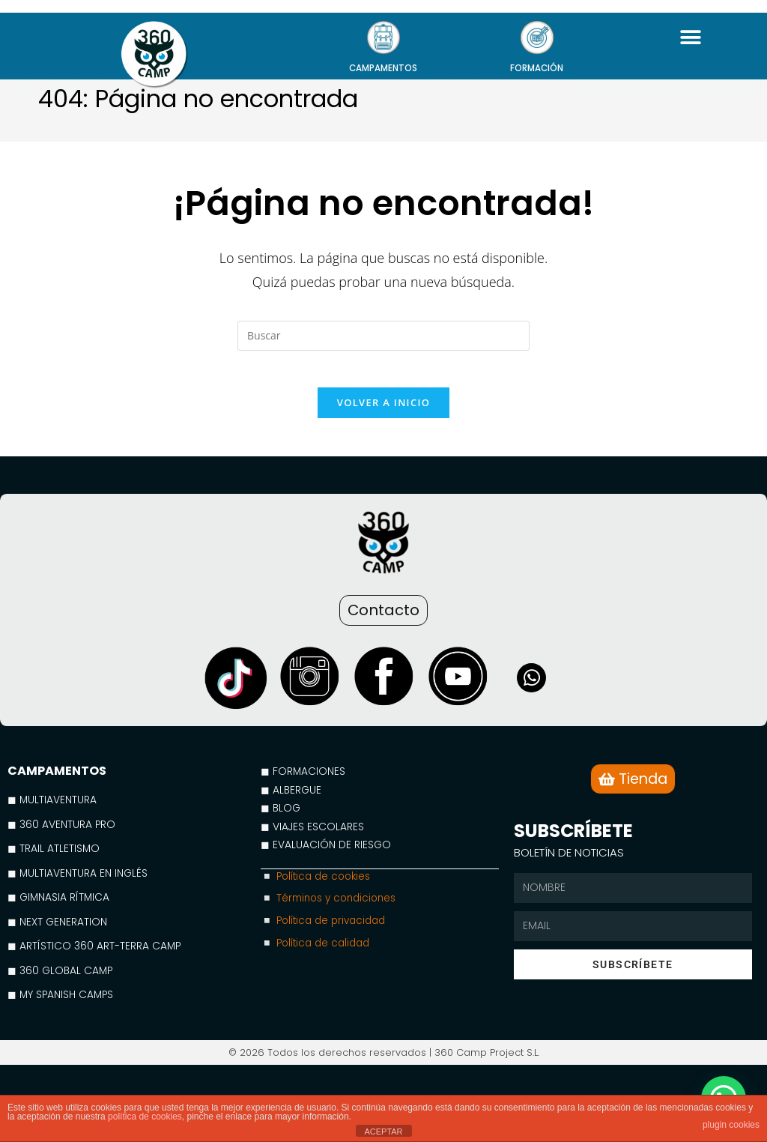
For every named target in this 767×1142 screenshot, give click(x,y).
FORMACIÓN (536, 67)
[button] (690, 37)
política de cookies (145, 1116)
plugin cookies (731, 1125)
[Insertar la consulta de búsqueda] (383, 336)
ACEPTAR (383, 1131)
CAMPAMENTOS (383, 67)
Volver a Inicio (383, 411)
